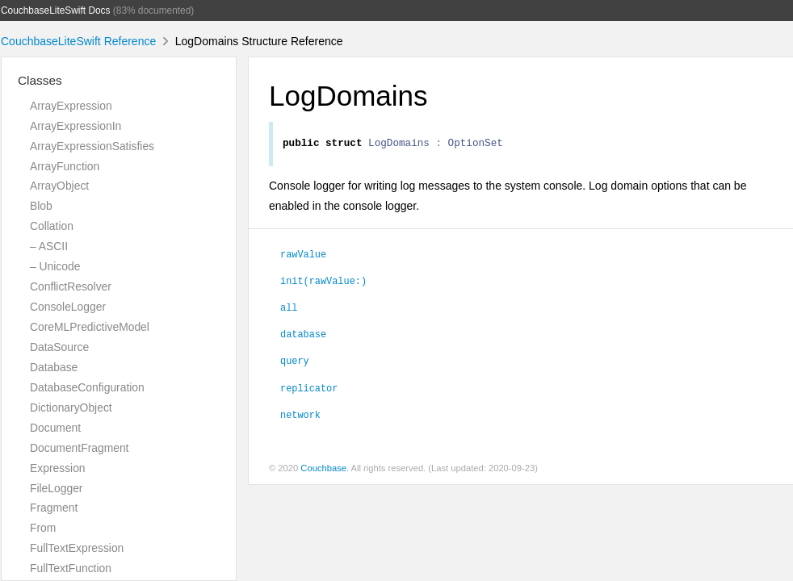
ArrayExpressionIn (75, 125)
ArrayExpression (71, 105)
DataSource (59, 347)
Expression (58, 468)
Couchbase (323, 470)
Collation (51, 225)
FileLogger (56, 488)
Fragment (54, 507)
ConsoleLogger (68, 306)
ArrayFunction (64, 166)
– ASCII (49, 246)
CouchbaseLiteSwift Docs (56, 10)
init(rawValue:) (323, 282)
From (43, 527)
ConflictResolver (70, 286)
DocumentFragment (79, 447)
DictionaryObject (71, 407)
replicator (309, 389)
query (294, 362)
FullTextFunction (70, 568)
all (288, 309)
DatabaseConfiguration (87, 387)
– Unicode (55, 266)
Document (55, 427)
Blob (41, 205)
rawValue (303, 255)
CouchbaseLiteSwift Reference (78, 41)
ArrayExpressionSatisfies (92, 146)
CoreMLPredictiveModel (89, 326)
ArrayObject (59, 185)
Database (54, 367)
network (300, 416)
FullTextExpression (77, 547)
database (303, 335)
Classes (40, 80)
